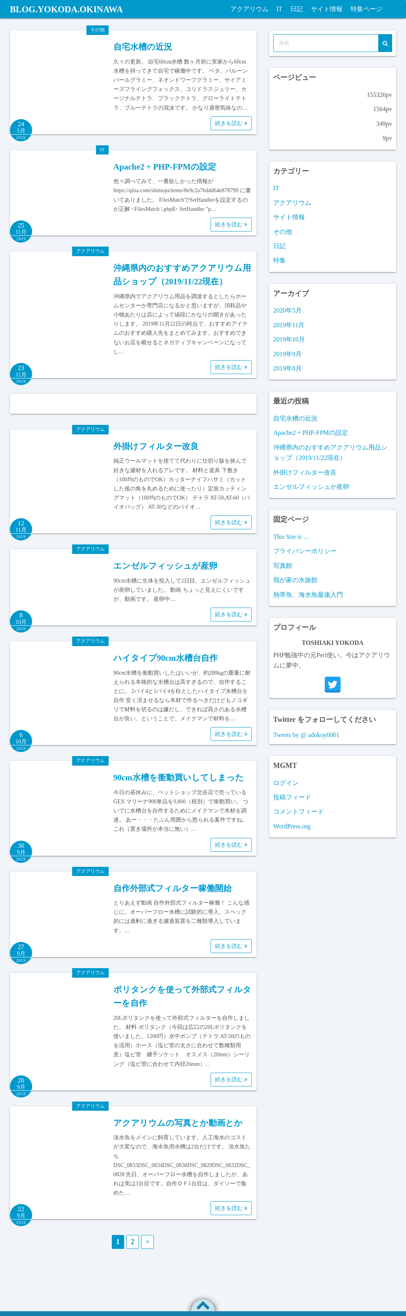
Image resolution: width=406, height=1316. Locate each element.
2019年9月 (287, 354)
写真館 (282, 565)
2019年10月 (289, 339)
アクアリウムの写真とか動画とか (178, 1123)
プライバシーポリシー (305, 551)
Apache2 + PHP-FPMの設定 (164, 167)
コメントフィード (298, 811)
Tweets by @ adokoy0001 (306, 734)
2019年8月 (287, 368)
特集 (279, 260)
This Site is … (291, 536)
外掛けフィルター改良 (156, 446)
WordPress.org (291, 826)
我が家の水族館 (295, 580)
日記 (296, 9)
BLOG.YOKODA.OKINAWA (71, 9)
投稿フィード (292, 797)
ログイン (286, 783)
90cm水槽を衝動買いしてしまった (178, 777)
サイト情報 (327, 9)
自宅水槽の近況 (142, 47)
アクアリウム (249, 9)
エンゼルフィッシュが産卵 (165, 566)
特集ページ (366, 9)
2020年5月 (287, 310)
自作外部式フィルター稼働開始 (172, 888)
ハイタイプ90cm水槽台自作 (165, 658)
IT (279, 9)
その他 (97, 30)
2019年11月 (288, 325)
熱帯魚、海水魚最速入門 (308, 594)
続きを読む (231, 123)
